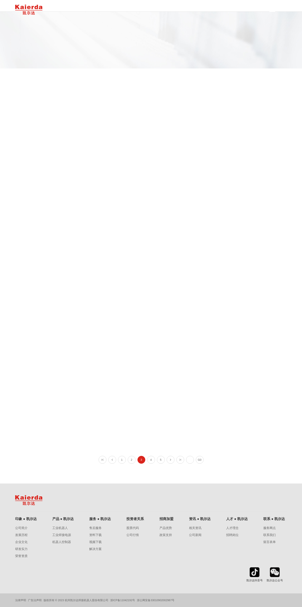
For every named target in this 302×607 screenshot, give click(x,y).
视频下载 (95, 542)
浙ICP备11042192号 (122, 600)
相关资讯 (195, 528)
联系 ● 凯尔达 (274, 519)
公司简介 (21, 528)
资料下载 (95, 535)
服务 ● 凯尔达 (100, 519)
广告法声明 (35, 600)
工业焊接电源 (61, 535)
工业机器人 (60, 528)
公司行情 (132, 535)
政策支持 (165, 535)
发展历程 (21, 535)
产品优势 (165, 528)
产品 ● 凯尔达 (63, 519)
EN (283, 9)
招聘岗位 (232, 535)
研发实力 (21, 549)
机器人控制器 (61, 542)
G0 (199, 459)
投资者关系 (135, 519)
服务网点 (269, 528)
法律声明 (20, 600)
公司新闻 (195, 535)
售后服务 (95, 528)
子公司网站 (242, 9)
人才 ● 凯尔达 (237, 519)
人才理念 (232, 528)
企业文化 (21, 542)
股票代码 (132, 528)
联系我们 (269, 535)
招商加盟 (166, 519)
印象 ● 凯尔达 (26, 519)
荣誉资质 (21, 556)
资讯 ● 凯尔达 (200, 519)
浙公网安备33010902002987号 (155, 600)
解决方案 (95, 549)
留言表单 (269, 542)
